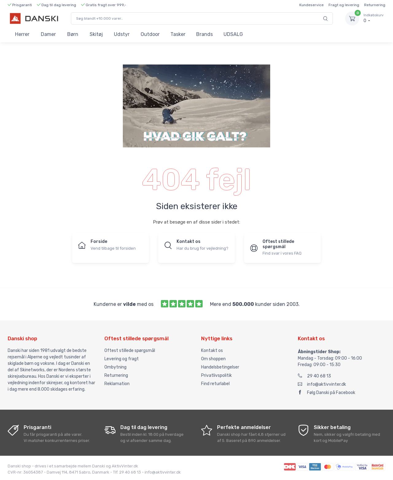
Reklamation (117, 383)
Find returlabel (215, 383)
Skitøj (96, 34)
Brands (204, 34)
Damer (48, 34)
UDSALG (233, 34)
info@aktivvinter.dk (322, 384)
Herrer (22, 34)
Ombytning (115, 367)
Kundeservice (311, 5)
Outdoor (150, 34)
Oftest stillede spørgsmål (129, 350)
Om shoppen (213, 358)
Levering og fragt (121, 358)
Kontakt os (212, 350)
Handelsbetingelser (220, 367)
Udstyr (122, 34)
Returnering (374, 5)
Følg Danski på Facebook (326, 392)
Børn (72, 34)
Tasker (177, 34)
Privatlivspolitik (216, 375)
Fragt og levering (344, 5)
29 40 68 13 (314, 376)
